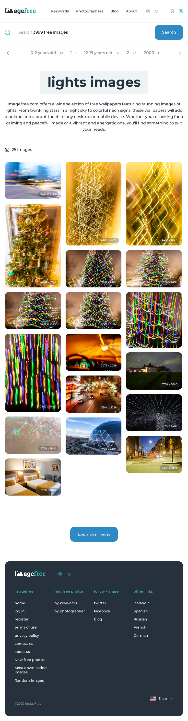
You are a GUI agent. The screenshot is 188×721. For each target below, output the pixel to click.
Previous (8, 53)
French (140, 627)
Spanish (141, 611)
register (22, 619)
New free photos (30, 660)
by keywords (65, 603)
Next (180, 53)
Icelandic (142, 603)
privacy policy (27, 635)
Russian (140, 619)
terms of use (26, 627)
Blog (114, 11)
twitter (100, 603)
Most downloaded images (31, 670)
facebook (102, 611)
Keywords (60, 11)
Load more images (94, 534)
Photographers (89, 11)
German (141, 635)
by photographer (69, 611)
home (20, 603)
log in (20, 611)
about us (22, 652)
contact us (24, 643)
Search (169, 32)
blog (98, 619)
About (131, 11)
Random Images (29, 680)
